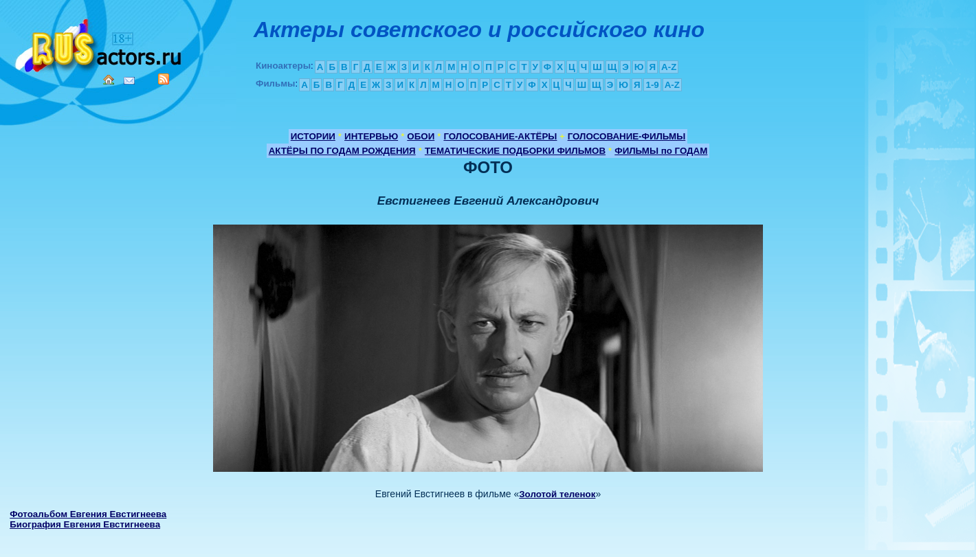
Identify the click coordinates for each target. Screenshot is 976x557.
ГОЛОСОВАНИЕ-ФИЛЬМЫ (627, 136)
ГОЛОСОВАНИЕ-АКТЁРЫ (500, 136)
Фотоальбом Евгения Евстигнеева (88, 514)
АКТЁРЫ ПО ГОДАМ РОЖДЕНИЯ (342, 151)
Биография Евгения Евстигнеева (85, 524)
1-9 (651, 85)
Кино (100, 43)
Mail (129, 80)
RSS (163, 78)
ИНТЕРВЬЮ (371, 136)
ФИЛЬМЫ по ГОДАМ (660, 151)
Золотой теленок (557, 494)
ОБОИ (420, 136)
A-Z (668, 67)
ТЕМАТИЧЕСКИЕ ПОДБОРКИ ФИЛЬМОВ (515, 151)
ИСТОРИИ (313, 136)
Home (108, 79)
